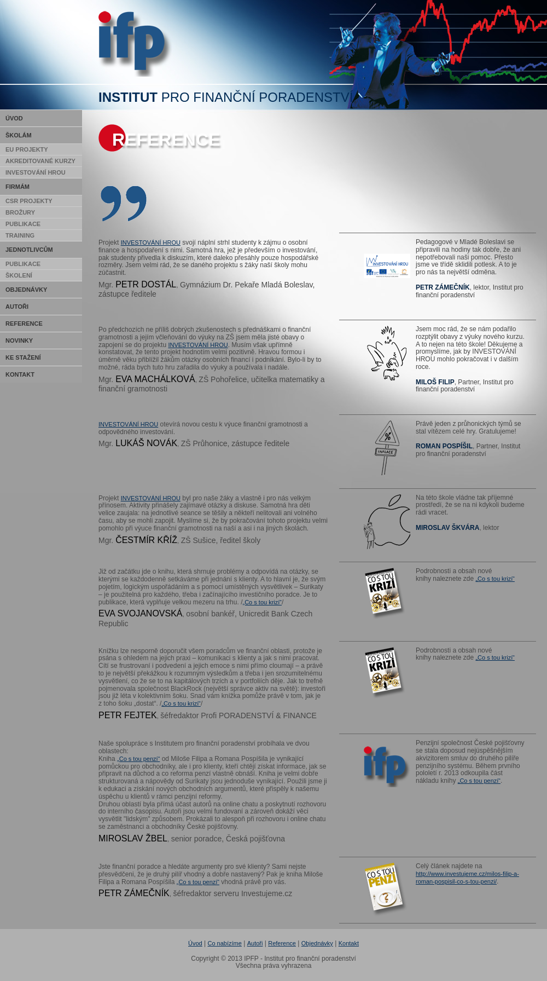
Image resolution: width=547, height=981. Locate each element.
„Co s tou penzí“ (138, 758)
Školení (18, 275)
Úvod (14, 118)
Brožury (20, 212)
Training (19, 235)
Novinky (19, 340)
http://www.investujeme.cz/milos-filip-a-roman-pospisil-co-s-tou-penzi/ (467, 877)
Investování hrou (35, 172)
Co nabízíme (225, 943)
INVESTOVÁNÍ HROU (151, 242)
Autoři (16, 306)
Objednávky (26, 289)
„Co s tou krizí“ (262, 602)
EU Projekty (26, 149)
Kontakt (19, 374)
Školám (18, 135)
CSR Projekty (29, 201)
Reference (24, 323)
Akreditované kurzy (40, 161)
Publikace (22, 224)
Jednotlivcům (29, 249)
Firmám (17, 186)
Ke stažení (23, 357)
